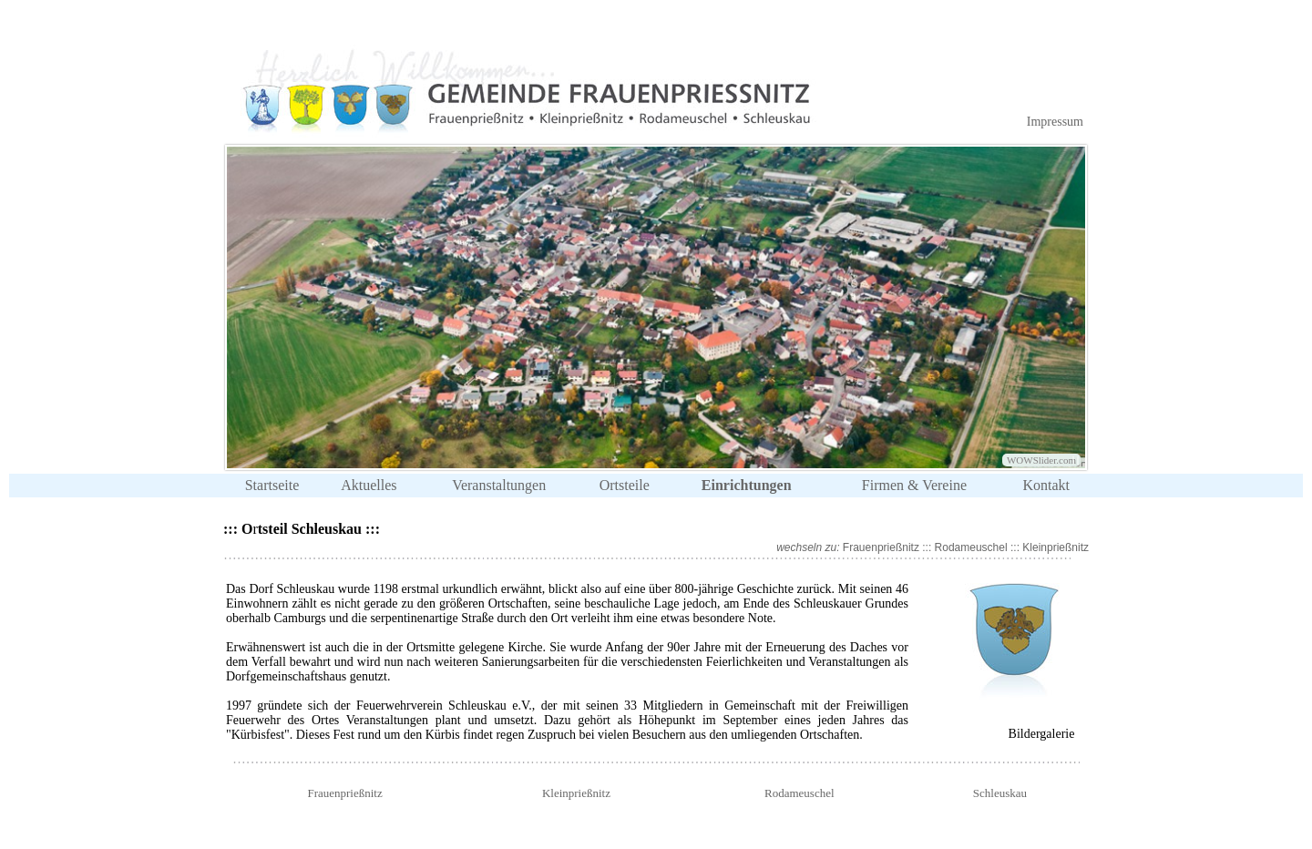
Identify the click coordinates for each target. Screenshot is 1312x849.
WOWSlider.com (1041, 460)
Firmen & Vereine (914, 485)
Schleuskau (1000, 793)
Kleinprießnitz (1054, 547)
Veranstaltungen (499, 485)
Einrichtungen (747, 485)
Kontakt (1046, 485)
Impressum (1055, 121)
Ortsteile (625, 485)
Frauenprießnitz (881, 547)
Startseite (272, 485)
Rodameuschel (971, 547)
